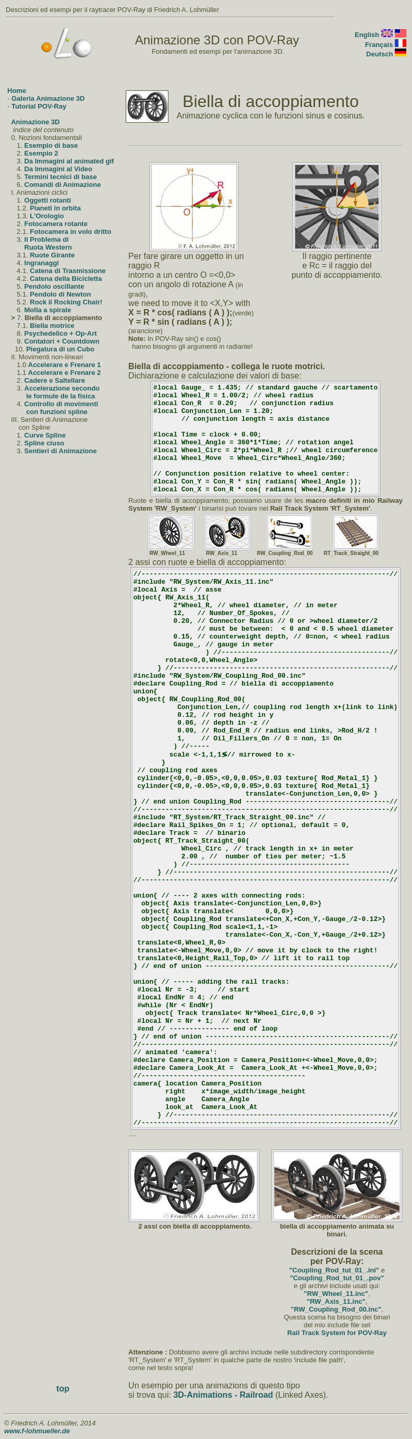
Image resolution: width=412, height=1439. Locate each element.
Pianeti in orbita (55, 208)
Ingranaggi (42, 263)
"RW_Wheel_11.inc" (336, 1294)
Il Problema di (47, 239)
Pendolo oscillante (54, 286)
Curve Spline (45, 435)
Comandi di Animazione (63, 184)
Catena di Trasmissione (67, 271)
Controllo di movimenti (62, 404)
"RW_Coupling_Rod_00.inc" (335, 1309)
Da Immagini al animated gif (69, 161)
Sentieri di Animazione (61, 451)
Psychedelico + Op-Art (61, 333)
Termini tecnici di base (61, 177)
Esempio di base (51, 145)
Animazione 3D (35, 122)
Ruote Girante (52, 255)
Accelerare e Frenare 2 (64, 372)
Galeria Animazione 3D (47, 98)
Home (16, 91)
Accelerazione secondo (62, 388)
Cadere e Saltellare (55, 380)
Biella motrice (52, 325)
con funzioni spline (57, 412)
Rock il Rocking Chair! (66, 302)
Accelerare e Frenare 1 (64, 365)
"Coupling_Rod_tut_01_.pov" (337, 1278)
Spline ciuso (45, 443)
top (62, 1388)
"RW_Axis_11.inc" (336, 1301)
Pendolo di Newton (60, 294)
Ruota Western (48, 247)
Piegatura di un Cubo (60, 349)
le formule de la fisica (60, 396)
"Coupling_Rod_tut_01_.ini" (334, 1270)
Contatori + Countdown (62, 341)
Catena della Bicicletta (66, 278)
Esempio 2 (41, 153)
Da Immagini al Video (59, 169)
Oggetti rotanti (48, 200)
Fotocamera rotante (56, 224)
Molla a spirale (48, 310)
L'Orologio (47, 216)
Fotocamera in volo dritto (70, 231)
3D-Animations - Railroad (223, 1394)
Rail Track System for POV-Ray (337, 1333)
